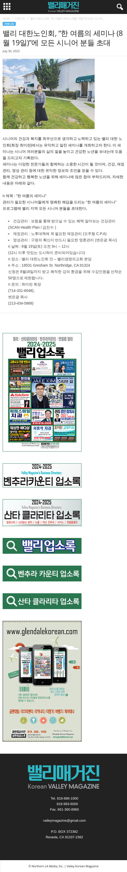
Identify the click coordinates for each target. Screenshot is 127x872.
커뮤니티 (20, 18)
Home (6, 18)
